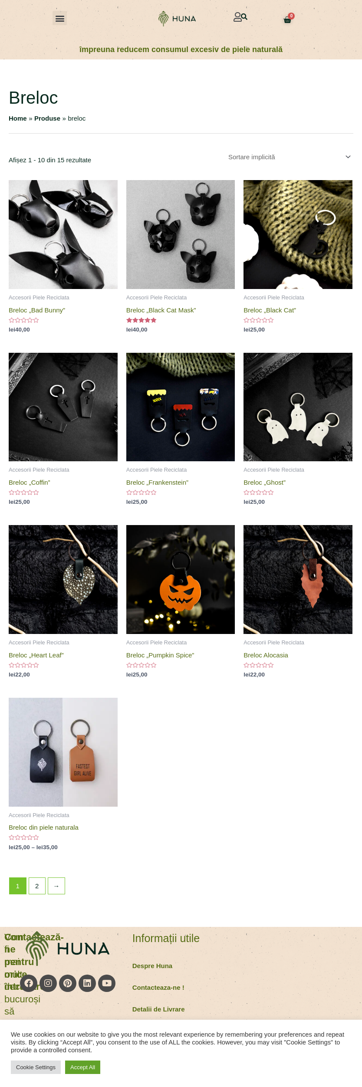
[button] (60, 18)
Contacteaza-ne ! (158, 987)
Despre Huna (152, 965)
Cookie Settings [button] (36, 1067)
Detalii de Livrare (158, 1009)
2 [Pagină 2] (37, 886)
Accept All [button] (82, 1067)
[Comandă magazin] (288, 157)
